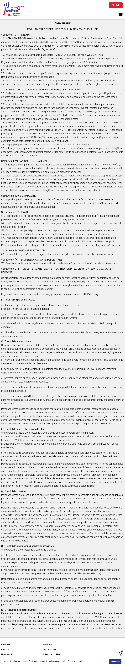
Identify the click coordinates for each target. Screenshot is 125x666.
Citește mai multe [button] (75, 661)
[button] (120, 14)
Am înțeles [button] (115, 662)
